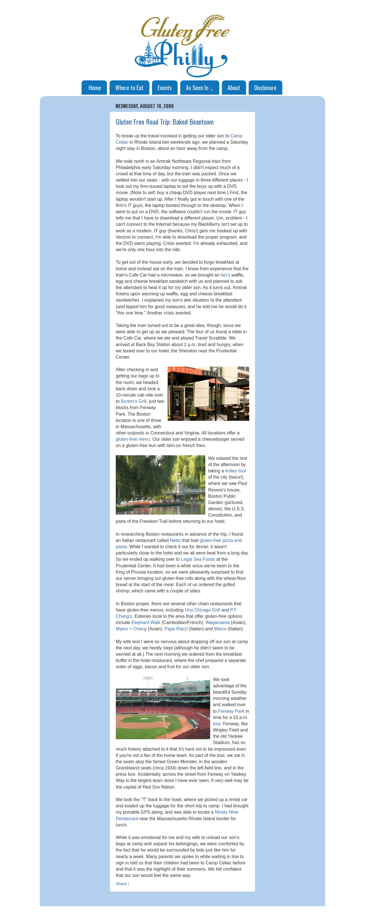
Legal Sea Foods (198, 559)
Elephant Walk (145, 622)
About (234, 87)
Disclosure (265, 87)
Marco (220, 628)
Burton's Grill (134, 401)
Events (165, 87)
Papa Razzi (176, 628)
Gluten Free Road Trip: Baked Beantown (165, 121)
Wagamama (217, 622)
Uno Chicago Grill (202, 610)
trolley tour (235, 470)
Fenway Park (231, 711)
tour (216, 723)
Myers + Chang (131, 628)
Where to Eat (129, 87)
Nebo (175, 540)
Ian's (225, 275)
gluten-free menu (133, 439)
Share (121, 883)
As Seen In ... (199, 87)
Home (95, 87)
